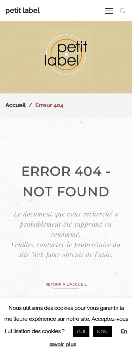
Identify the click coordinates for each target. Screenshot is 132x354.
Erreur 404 (49, 105)
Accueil (15, 105)
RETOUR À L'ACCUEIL (66, 284)
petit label (22, 10)
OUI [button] (81, 331)
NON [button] (102, 331)
